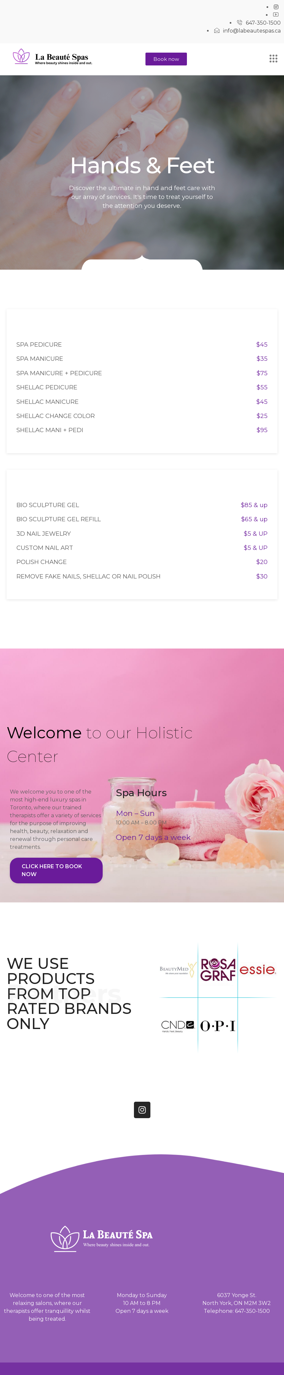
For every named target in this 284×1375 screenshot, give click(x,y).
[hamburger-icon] (273, 59)
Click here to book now (52, 870)
